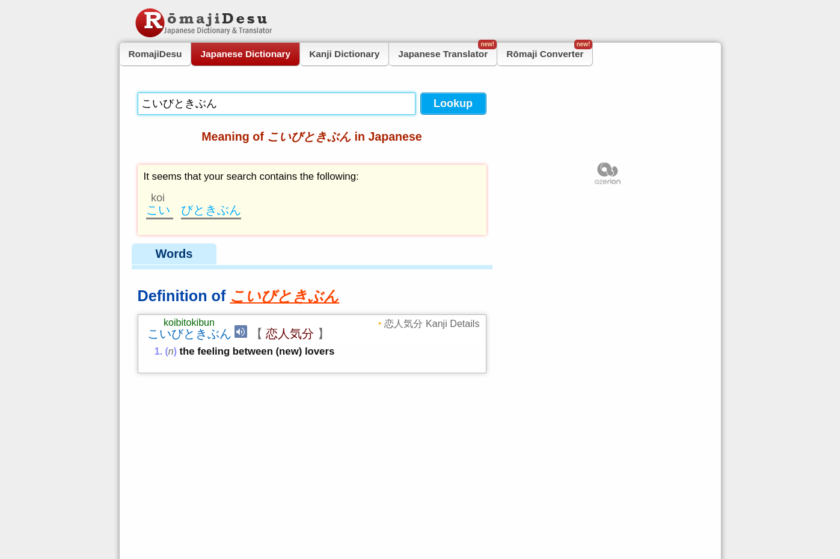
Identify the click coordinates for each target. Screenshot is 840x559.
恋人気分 (290, 333)
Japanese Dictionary (245, 54)
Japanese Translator (447, 51)
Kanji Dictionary (344, 54)
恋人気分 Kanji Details (431, 323)
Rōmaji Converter (549, 51)
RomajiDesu (155, 54)
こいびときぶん (189, 333)
